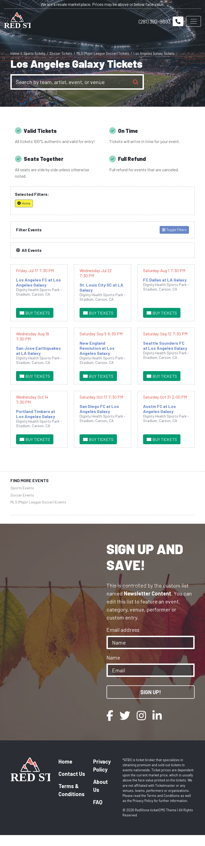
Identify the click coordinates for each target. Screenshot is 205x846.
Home (65, 772)
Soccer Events (22, 506)
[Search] (70, 82)
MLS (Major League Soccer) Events (38, 513)
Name (113, 668)
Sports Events (22, 499)
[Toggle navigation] (193, 21)
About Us (100, 796)
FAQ (97, 813)
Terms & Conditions (71, 801)
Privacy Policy (102, 776)
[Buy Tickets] (35, 324)
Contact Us (71, 784)
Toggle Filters (174, 241)
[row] (39, 304)
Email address (123, 640)
